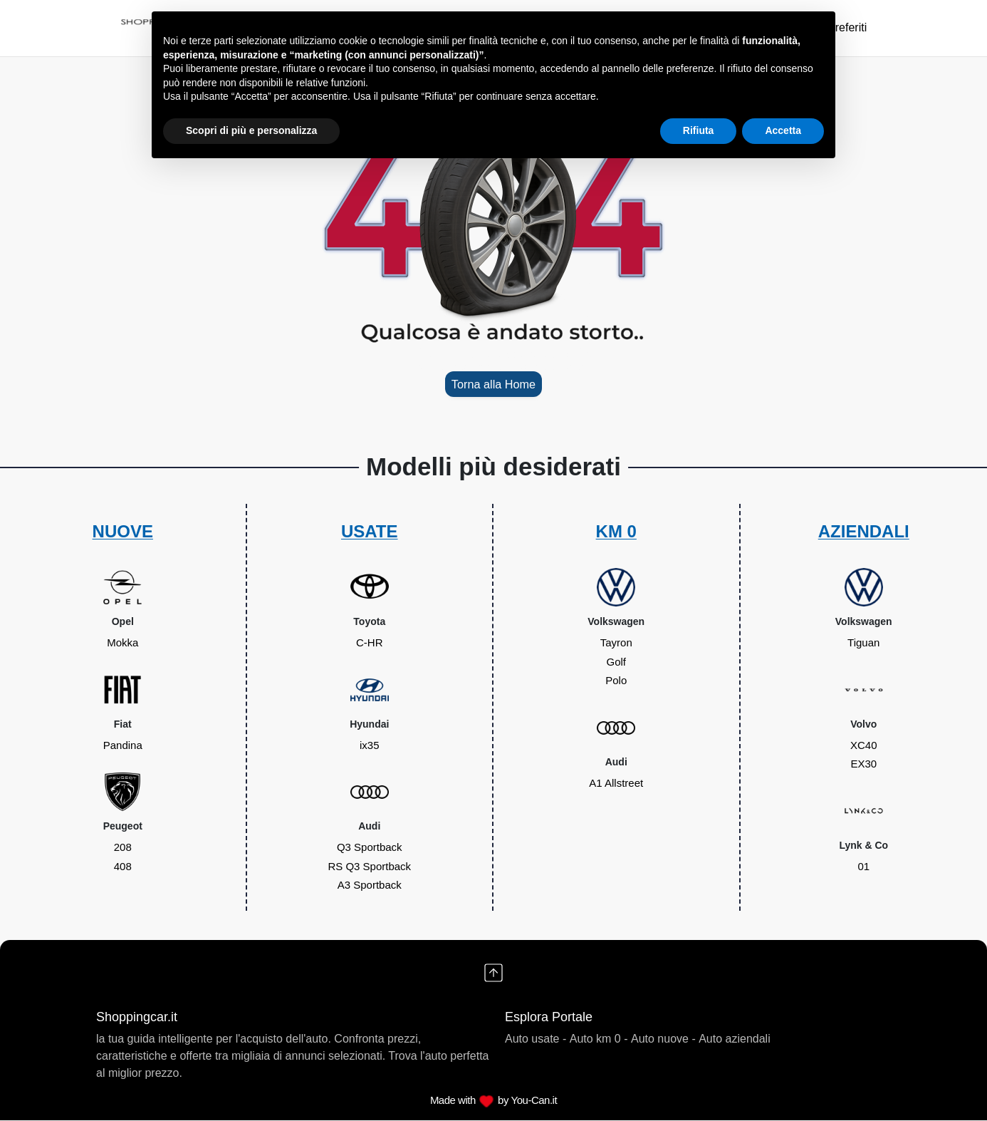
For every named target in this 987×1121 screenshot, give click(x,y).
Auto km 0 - (599, 1039)
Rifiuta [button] (698, 130)
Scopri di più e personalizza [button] (251, 130)
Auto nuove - (663, 1039)
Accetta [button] (783, 130)
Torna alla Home (493, 384)
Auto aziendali (735, 1039)
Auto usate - (535, 1039)
